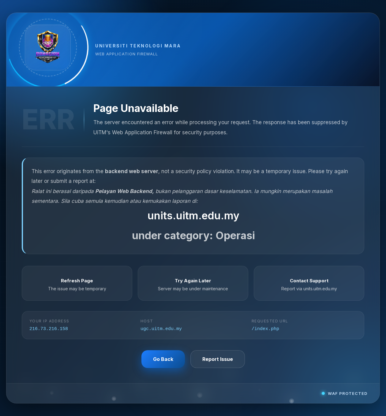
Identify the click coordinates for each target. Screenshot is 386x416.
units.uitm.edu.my (193, 215)
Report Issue (217, 359)
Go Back (163, 359)
